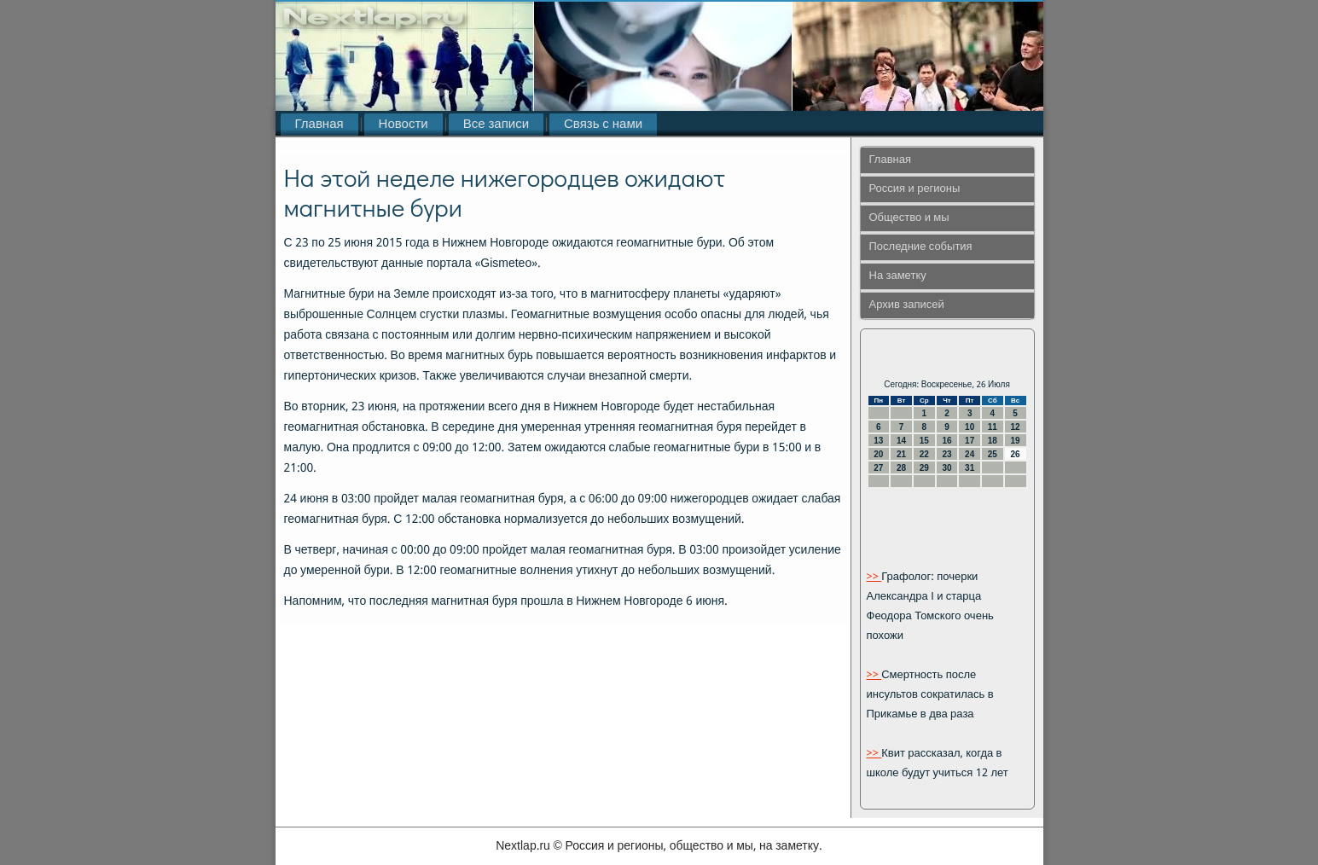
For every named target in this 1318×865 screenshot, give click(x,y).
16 (946, 440)
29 (924, 468)
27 (878, 468)
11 (992, 427)
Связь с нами (603, 124)
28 (901, 468)
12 (1015, 427)
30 (946, 468)
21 (901, 454)
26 (1015, 454)
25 (992, 454)
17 (969, 440)
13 (878, 440)
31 (969, 468)
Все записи (496, 124)
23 (946, 454)
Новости (403, 124)
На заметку (897, 276)
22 (924, 454)
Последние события (921, 247)
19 (1015, 440)
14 (901, 440)
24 (969, 454)
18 (992, 440)
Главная (319, 124)
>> (874, 577)
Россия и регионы (915, 189)
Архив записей (906, 305)
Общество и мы (909, 218)
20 (878, 454)
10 (969, 427)
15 (924, 440)
